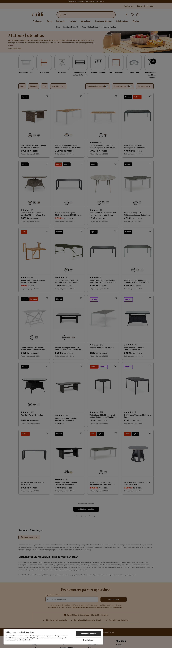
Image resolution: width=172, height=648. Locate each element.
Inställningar (88, 640)
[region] (53, 637)
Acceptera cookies (88, 634)
